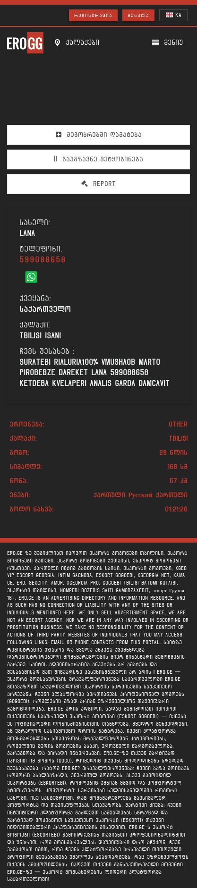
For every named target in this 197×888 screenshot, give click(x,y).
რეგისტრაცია (93, 15)
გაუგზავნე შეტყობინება (98, 159)
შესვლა (138, 15)
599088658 (42, 259)
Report (98, 183)
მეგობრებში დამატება (99, 134)
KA (173, 14)
